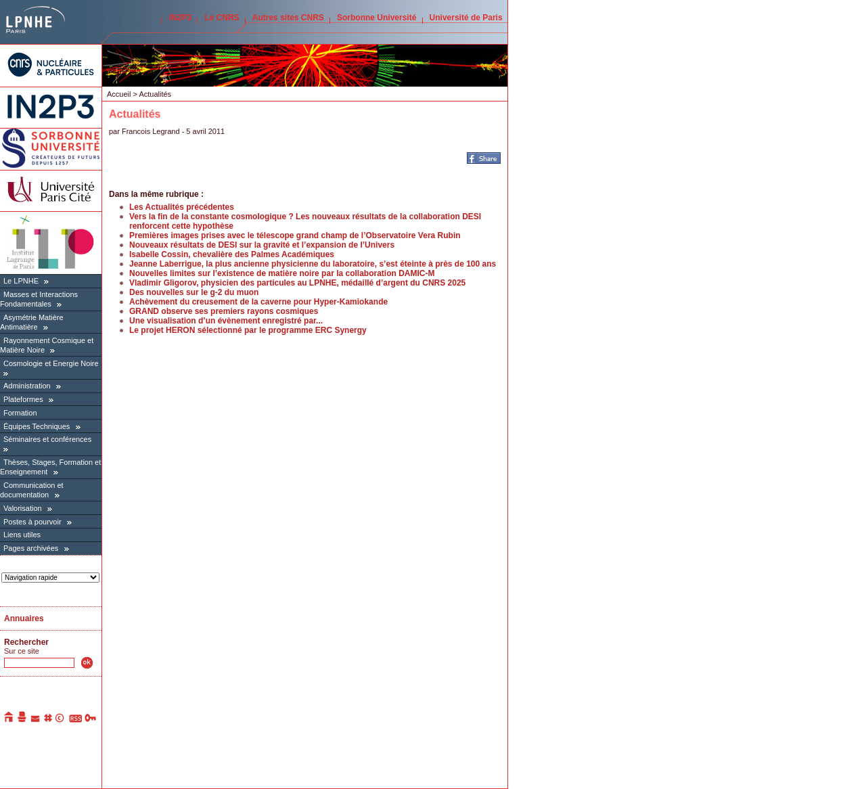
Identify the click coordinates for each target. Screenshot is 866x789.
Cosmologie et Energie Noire (51, 363)
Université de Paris (466, 17)
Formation (20, 413)
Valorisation (22, 508)
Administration (27, 386)
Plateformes (23, 399)
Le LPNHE (21, 281)
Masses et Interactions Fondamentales (39, 299)
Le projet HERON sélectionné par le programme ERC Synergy (248, 330)
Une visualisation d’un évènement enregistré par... (226, 320)
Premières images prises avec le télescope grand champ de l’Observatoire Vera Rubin (295, 235)
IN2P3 (180, 17)
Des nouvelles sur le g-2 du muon (193, 292)
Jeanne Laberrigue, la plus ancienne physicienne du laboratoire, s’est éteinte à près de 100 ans (312, 264)
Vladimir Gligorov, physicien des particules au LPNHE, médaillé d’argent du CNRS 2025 (297, 283)
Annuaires (24, 618)
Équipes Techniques (36, 426)
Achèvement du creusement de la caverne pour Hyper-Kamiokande (258, 302)
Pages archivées (30, 548)
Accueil (119, 94)
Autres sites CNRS (288, 17)
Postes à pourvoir (32, 522)
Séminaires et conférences (47, 439)
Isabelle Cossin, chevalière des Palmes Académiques (231, 254)
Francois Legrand (151, 131)
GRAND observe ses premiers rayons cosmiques (223, 311)
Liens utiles (22, 535)
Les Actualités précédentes (181, 207)
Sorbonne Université (376, 17)
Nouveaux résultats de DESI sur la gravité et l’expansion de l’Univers (261, 245)
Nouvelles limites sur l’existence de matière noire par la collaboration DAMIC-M (281, 273)
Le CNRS (221, 17)
